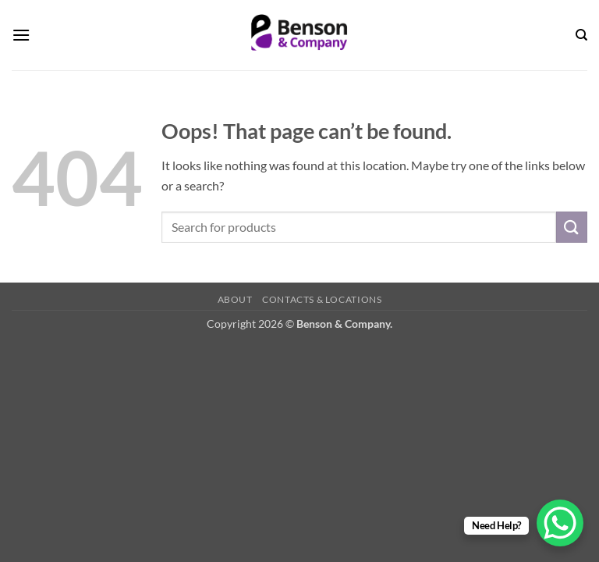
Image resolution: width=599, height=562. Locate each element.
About (235, 299)
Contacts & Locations (321, 299)
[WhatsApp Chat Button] (560, 523)
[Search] (581, 35)
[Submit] (571, 227)
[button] (21, 35)
